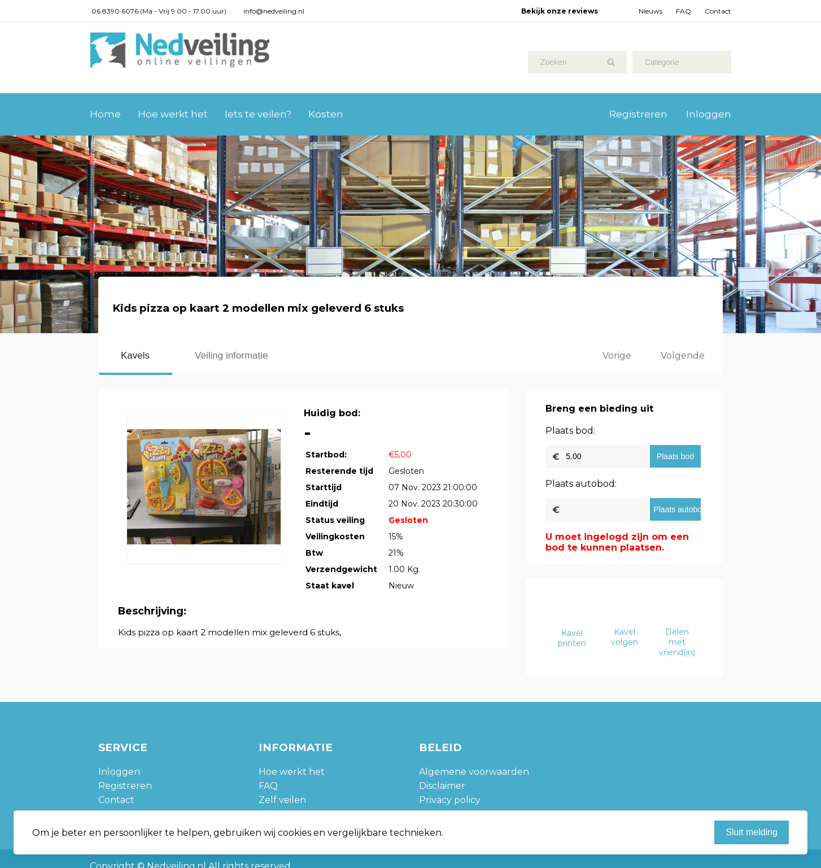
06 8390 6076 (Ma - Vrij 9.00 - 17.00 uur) (158, 11)
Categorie (662, 62)
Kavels (135, 355)
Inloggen (708, 114)
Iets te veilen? (258, 114)
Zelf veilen (282, 800)
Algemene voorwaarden (474, 771)
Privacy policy (450, 800)
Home (105, 114)
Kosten (325, 114)
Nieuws (650, 11)
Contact (718, 11)
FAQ (683, 11)
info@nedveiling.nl (273, 11)
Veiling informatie (231, 355)
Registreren (638, 114)
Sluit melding (752, 832)
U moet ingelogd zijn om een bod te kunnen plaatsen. (617, 542)
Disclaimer (442, 785)
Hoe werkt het (173, 114)
